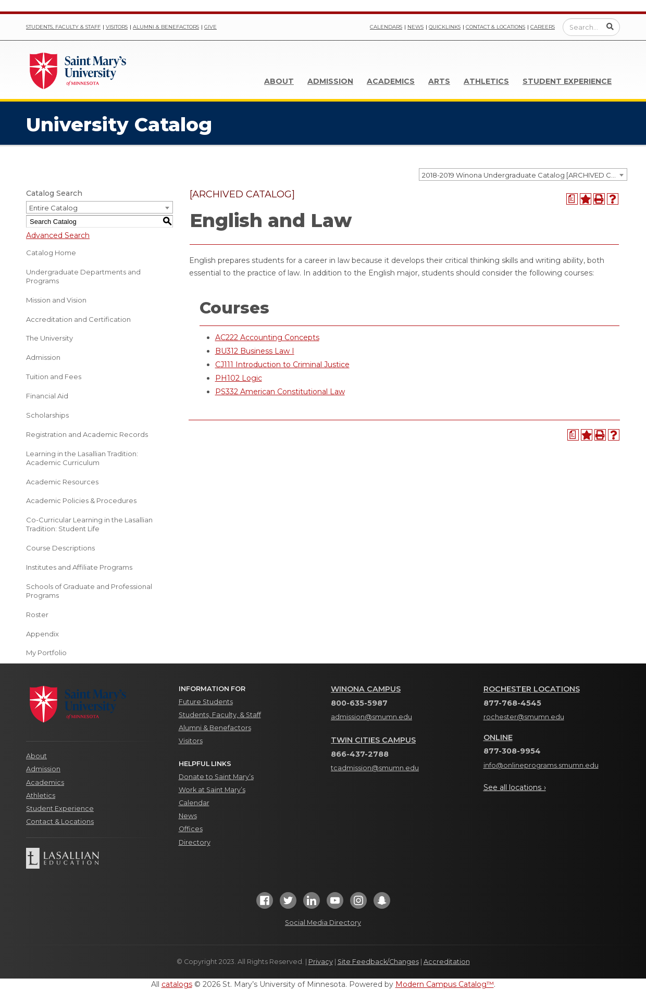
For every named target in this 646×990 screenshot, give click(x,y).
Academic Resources (62, 482)
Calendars (386, 27)
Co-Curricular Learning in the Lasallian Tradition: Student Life (89, 524)
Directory (194, 842)
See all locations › (514, 787)
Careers (542, 27)
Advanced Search (58, 235)
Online (498, 737)
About (279, 81)
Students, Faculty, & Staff (220, 715)
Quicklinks (445, 27)
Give (210, 27)
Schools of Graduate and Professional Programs (89, 590)
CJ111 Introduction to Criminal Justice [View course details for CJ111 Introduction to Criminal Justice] (282, 364)
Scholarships (47, 415)
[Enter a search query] (591, 27)
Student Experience (567, 81)
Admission (330, 81)
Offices (191, 829)
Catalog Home (51, 252)
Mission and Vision (56, 300)
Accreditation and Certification (78, 319)
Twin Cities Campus (373, 740)
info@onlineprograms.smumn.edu (541, 765)
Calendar (194, 803)
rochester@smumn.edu (523, 717)
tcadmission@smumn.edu (375, 768)
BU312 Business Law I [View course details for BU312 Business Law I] (254, 351)
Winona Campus (366, 689)
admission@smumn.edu (371, 717)
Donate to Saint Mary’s (216, 777)
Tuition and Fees (53, 376)
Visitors (117, 27)
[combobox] (523, 174)
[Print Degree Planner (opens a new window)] (572, 199)
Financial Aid (47, 396)
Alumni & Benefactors (166, 27)
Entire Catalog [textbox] (53, 208)
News (415, 27)
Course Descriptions (60, 548)
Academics (391, 81)
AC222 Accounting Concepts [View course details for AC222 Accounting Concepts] (267, 337)
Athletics (486, 81)
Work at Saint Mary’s (212, 790)
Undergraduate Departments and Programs (83, 276)
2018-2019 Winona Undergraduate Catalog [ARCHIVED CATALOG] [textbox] (524, 175)
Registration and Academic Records (87, 434)
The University (49, 338)
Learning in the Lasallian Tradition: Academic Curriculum (82, 458)
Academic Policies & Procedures (81, 500)
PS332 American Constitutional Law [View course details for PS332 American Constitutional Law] (280, 391)
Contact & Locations (495, 27)
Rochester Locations (531, 689)
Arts (439, 81)
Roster (37, 614)
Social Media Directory (323, 922)
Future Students (206, 702)
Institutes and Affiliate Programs (79, 567)
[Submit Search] (610, 26)
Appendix (42, 634)
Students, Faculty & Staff (63, 27)
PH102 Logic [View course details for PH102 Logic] (238, 378)
